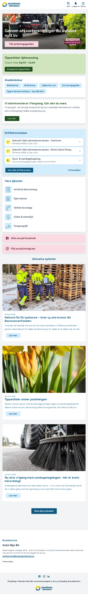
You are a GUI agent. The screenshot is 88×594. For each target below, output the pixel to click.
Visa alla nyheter (44, 511)
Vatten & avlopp (18, 207)
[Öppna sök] (68, 4)
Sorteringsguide (70, 85)
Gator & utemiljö (19, 217)
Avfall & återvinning (21, 189)
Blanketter (13, 85)
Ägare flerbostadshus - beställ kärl (25, 91)
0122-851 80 (10, 545)
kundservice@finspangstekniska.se (18, 556)
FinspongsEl (16, 226)
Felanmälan (74, 170)
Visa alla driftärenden (19, 170)
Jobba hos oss (48, 85)
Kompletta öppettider (18, 69)
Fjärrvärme (16, 198)
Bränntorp (29, 85)
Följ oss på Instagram (20, 248)
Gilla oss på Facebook (20, 238)
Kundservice (9, 540)
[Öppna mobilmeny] (83, 4)
